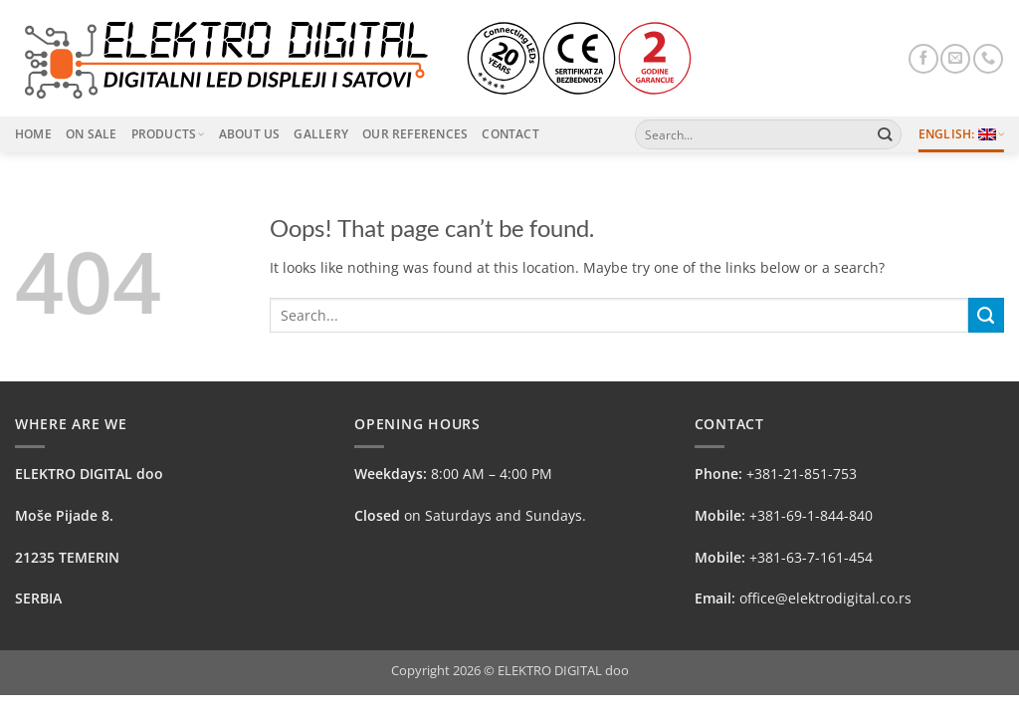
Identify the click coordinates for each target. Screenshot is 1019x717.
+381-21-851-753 (801, 473)
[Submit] (885, 134)
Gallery (321, 133)
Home (33, 133)
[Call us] (988, 59)
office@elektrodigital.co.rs (825, 598)
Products (168, 133)
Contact (510, 133)
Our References (415, 133)
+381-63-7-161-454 (811, 557)
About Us (250, 133)
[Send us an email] (955, 59)
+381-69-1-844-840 (811, 515)
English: (961, 133)
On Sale (91, 133)
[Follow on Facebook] (923, 59)
